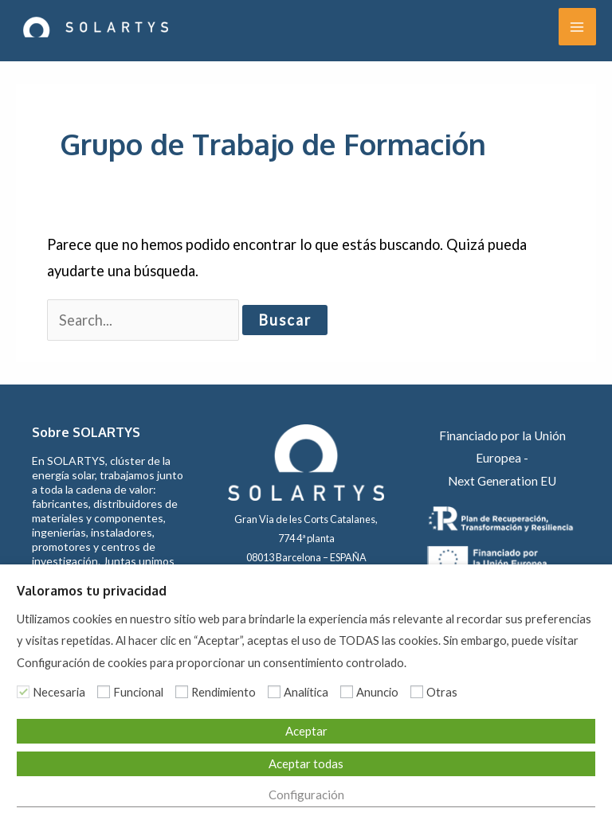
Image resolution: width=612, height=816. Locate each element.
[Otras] (416, 691)
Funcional (138, 692)
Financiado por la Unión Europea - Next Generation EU (502, 458)
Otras (441, 692)
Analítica (306, 692)
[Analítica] (274, 691)
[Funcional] (103, 691)
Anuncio (377, 692)
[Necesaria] (23, 691)
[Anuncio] (346, 691)
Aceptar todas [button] (306, 763)
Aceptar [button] (306, 731)
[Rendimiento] (181, 691)
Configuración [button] (306, 794)
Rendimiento (223, 692)
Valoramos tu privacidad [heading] (92, 591)
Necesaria (59, 692)
